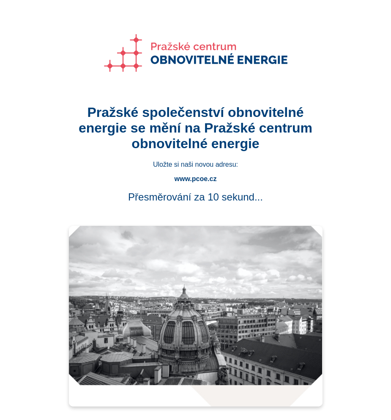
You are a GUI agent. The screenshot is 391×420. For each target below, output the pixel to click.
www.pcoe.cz (196, 178)
